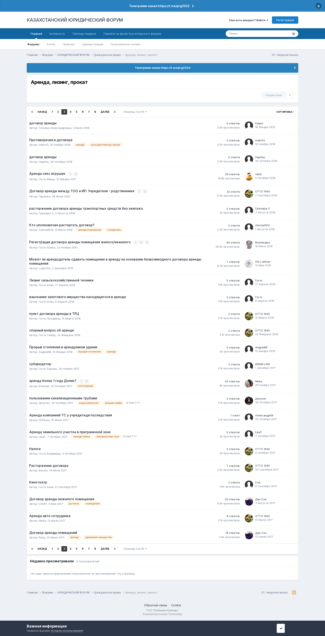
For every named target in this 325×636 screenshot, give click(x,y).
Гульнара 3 (46, 212)
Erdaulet (44, 385)
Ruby (42, 536)
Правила (69, 44)
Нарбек (44, 161)
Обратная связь (155, 604)
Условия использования (67, 630)
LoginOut (44, 267)
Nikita (258, 380)
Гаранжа (44, 196)
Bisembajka (262, 241)
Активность (57, 33)
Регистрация (285, 20)
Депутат (44, 402)
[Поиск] (244, 33)
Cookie (176, 604)
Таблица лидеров (84, 33)
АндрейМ (45, 351)
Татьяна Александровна (55, 128)
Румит (259, 123)
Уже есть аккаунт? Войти (248, 20)
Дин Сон (261, 498)
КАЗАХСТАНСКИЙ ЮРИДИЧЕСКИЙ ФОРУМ (75, 20)
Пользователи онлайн (125, 44)
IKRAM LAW (262, 363)
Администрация (92, 44)
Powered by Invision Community (162, 613)
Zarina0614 (46, 229)
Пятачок (44, 419)
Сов (258, 481)
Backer (43, 469)
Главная (36, 35)
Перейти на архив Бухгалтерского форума (132, 33)
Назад (42, 111)
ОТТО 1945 (262, 191)
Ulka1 (258, 174)
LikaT (42, 435)
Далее (105, 111)
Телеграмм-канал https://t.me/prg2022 (159, 6)
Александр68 (264, 414)
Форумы (33, 44)
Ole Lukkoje (262, 261)
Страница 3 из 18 (135, 111)
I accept (286, 628)
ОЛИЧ (43, 502)
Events (51, 44)
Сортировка (285, 112)
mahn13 (44, 144)
